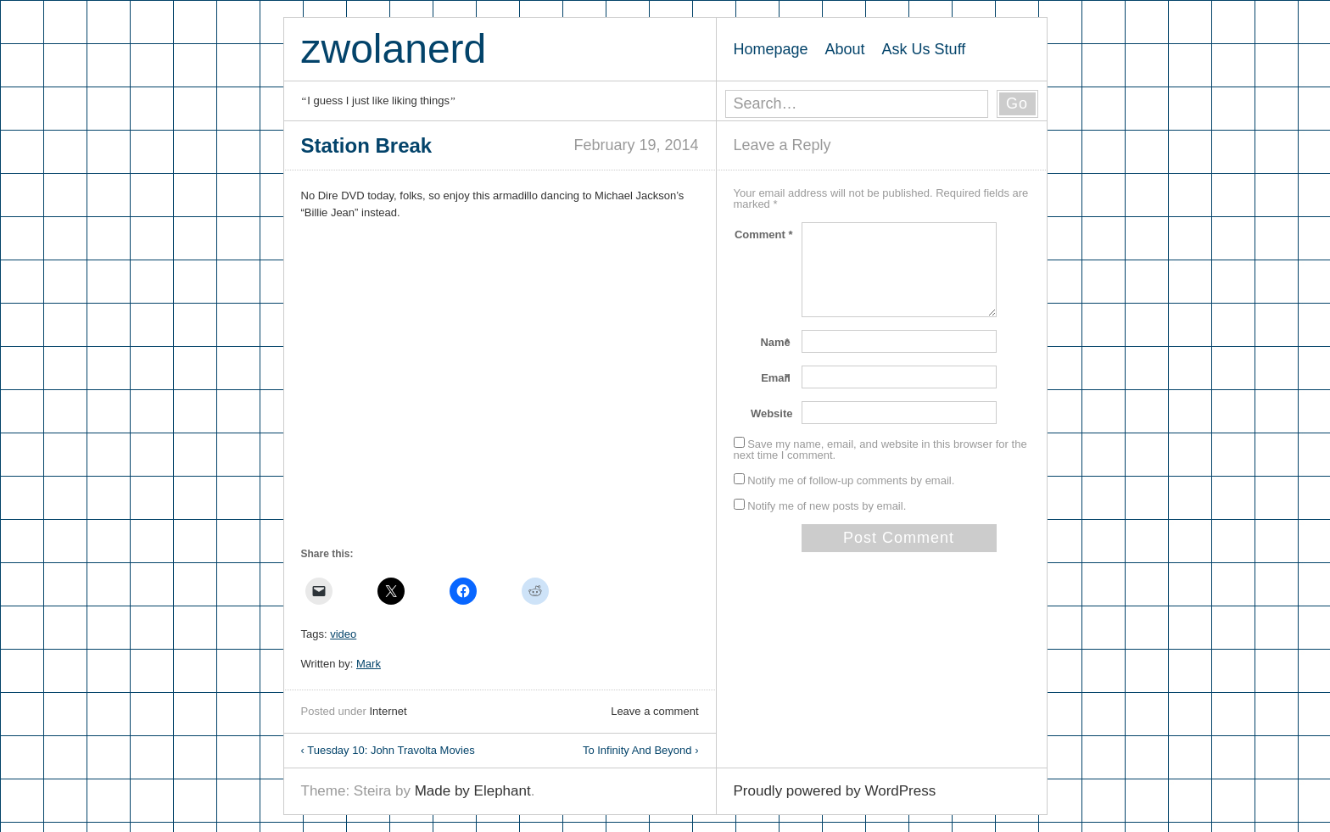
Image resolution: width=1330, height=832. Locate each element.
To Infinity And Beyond (641, 750)
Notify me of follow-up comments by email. (850, 480)
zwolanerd (394, 48)
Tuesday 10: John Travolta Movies (388, 750)
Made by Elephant (473, 791)
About (845, 49)
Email (776, 377)
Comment (764, 234)
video (343, 634)
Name (776, 342)
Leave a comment (654, 711)
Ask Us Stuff (924, 49)
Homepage (771, 49)
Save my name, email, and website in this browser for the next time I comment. (880, 449)
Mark (368, 663)
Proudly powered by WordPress (835, 791)
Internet (387, 711)
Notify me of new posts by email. (826, 506)
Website (772, 413)
